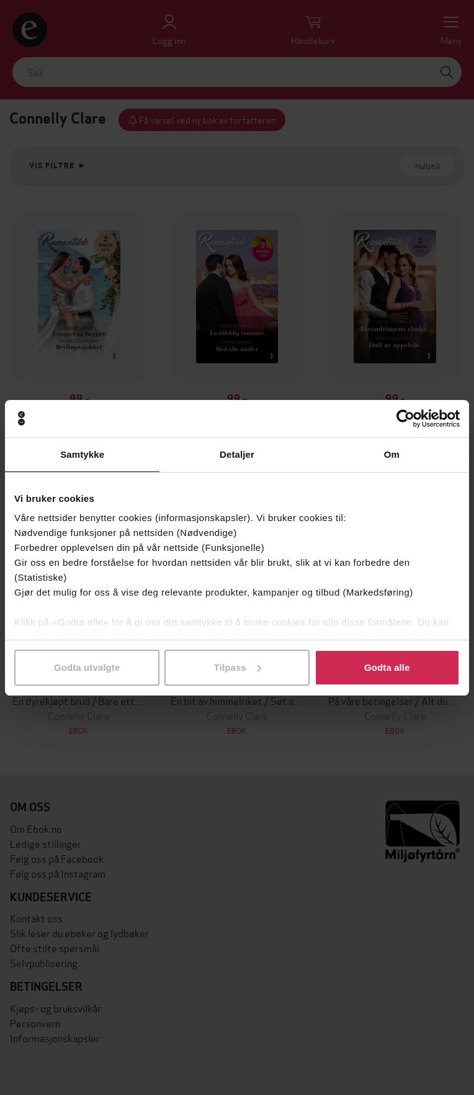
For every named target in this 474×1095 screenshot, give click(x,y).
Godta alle (387, 667)
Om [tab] (392, 454)
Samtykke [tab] (82, 454)
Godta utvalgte (87, 667)
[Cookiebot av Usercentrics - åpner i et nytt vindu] (405, 418)
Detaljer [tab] (237, 454)
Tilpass (237, 667)
